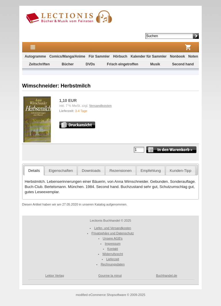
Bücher (68, 64)
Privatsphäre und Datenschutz (113, 233)
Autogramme (35, 56)
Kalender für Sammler (149, 56)
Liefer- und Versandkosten (112, 228)
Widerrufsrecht (112, 254)
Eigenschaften (61, 170)
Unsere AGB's (113, 238)
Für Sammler (99, 56)
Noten (193, 56)
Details (34, 170)
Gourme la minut (110, 275)
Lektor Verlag (54, 275)
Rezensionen (120, 170)
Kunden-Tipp (180, 170)
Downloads (91, 170)
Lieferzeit (112, 259)
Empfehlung (150, 170)
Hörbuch (120, 56)
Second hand (183, 64)
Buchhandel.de (166, 275)
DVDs (90, 64)
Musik (155, 64)
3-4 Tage (81, 111)
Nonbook (177, 56)
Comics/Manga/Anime (67, 56)
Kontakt (112, 248)
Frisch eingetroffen (122, 64)
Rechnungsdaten (113, 264)
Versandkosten (100, 105)
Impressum (112, 243)
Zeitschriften (39, 64)
